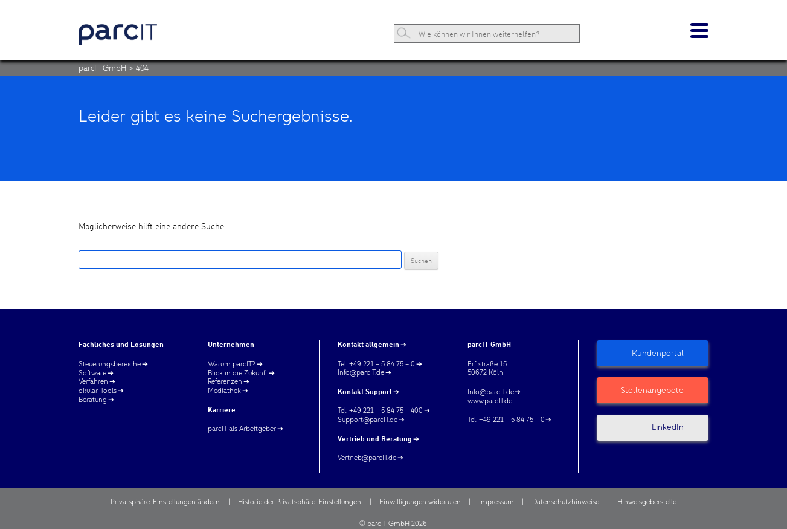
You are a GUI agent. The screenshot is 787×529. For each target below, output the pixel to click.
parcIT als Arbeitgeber (242, 428)
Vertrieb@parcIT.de (367, 457)
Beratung (93, 399)
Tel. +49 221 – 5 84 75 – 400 (380, 410)
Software (92, 373)
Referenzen (225, 381)
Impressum (496, 502)
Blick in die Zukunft (238, 373)
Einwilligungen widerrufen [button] (420, 502)
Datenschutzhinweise (565, 502)
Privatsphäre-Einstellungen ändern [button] (165, 502)
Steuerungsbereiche (110, 364)
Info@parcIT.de (361, 372)
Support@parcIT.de (367, 419)
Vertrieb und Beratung (375, 438)
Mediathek (224, 390)
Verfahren (93, 381)
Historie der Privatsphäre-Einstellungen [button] (299, 502)
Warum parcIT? (231, 364)
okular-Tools (98, 390)
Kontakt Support (365, 391)
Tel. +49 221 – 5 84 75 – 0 (376, 364)
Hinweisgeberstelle (646, 502)
